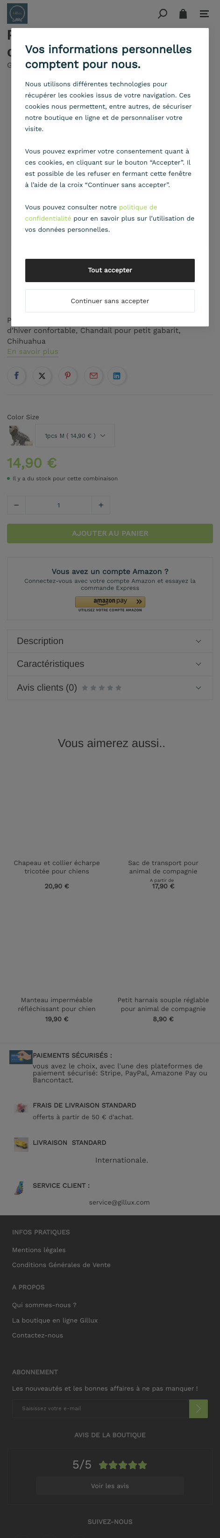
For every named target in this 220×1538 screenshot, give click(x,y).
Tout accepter (110, 270)
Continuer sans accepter (110, 301)
